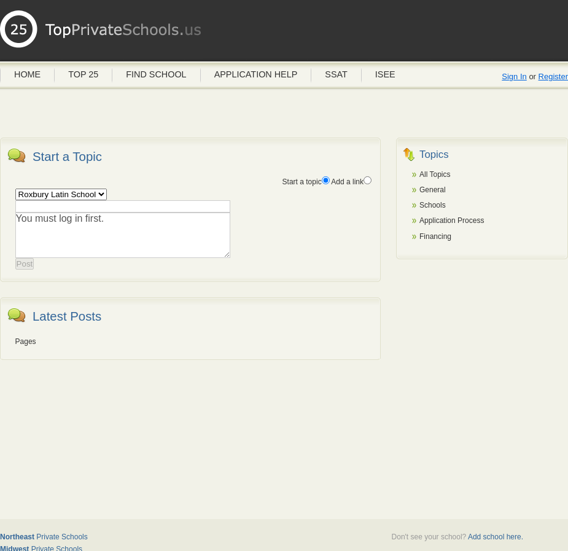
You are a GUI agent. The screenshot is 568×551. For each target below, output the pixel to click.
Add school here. (495, 537)
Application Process (451, 220)
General (432, 190)
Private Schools (44, 537)
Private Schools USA (101, 33)
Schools (432, 205)
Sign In (514, 76)
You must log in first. (122, 235)
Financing (435, 236)
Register (553, 76)
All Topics (434, 174)
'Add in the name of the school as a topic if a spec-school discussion (61, 194)
